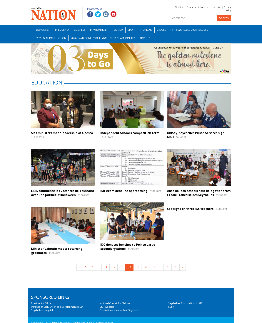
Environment (99, 29)
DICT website (107, 306)
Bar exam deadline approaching (124, 191)
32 (113, 267)
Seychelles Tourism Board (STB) (185, 303)
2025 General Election (51, 38)
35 (137, 267)
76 (175, 267)
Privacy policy (227, 9)
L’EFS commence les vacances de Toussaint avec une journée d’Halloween (62, 193)
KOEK (171, 306)
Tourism (117, 29)
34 (129, 267)
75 (167, 267)
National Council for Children (115, 303)
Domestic (43, 29)
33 (121, 267)
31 (105, 267)
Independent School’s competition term (129, 133)
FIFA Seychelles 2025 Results (189, 29)
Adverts (145, 38)
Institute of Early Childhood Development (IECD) (57, 306)
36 (145, 267)
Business (80, 29)
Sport (132, 29)
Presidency (62, 29)
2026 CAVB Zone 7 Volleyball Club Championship (103, 38)
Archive (217, 7)
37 (153, 267)
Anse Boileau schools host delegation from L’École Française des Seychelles (199, 193)
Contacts (191, 7)
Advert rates (204, 7)
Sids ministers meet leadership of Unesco (62, 133)
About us (179, 7)
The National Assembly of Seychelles (120, 310)
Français (146, 29)
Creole (161, 29)
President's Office (41, 303)
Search (224, 18)
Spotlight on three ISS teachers (190, 209)
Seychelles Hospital (42, 310)
